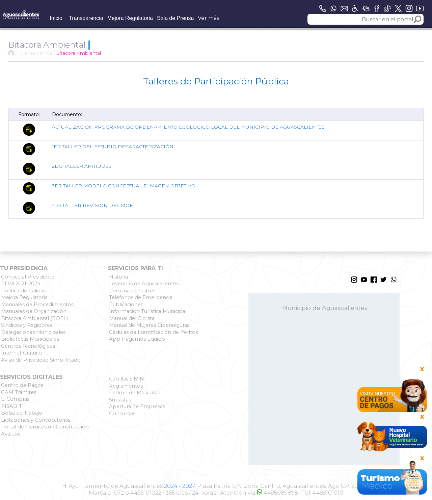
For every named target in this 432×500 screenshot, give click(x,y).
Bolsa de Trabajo (21, 413)
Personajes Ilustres (132, 291)
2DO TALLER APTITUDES (82, 166)
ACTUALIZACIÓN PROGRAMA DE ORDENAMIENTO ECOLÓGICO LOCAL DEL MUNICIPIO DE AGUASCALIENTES (188, 127)
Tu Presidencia (35, 53)
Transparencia (86, 18)
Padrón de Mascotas (134, 393)
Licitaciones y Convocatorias (35, 420)
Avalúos (10, 434)
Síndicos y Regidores (26, 325)
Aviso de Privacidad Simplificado (41, 360)
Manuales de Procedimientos (37, 304)
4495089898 (277, 493)
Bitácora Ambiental (78, 53)
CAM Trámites (18, 392)
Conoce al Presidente (27, 277)
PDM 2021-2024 (20, 284)
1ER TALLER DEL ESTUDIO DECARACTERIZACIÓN (112, 146)
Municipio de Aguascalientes (325, 307)
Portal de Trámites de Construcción (45, 427)
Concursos (122, 414)
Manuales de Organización (33, 311)
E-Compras (15, 399)
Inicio (56, 18)
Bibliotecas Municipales (30, 339)
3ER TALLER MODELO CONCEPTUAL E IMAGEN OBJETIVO (123, 186)
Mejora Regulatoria (130, 18)
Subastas (120, 400)
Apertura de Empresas (137, 406)
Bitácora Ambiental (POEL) (34, 318)
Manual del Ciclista (132, 318)
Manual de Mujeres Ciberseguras (149, 325)
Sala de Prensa (175, 18)
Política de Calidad (24, 291)
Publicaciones (126, 304)
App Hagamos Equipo (137, 339)
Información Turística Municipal (148, 311)
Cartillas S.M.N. (127, 379)
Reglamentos (126, 386)
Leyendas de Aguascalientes (144, 284)
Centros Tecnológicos (28, 346)
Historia (118, 277)
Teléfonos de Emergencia (140, 297)
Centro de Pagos (22, 385)
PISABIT (11, 406)
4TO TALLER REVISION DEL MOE (92, 205)
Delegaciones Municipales (33, 332)
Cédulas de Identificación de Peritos (153, 332)
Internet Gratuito (22, 353)
